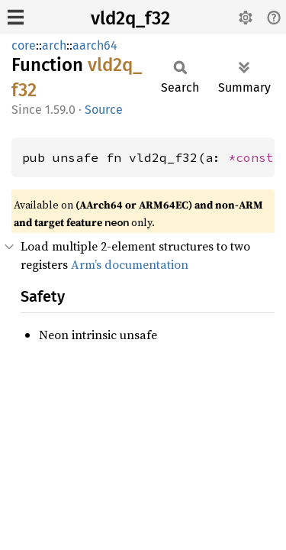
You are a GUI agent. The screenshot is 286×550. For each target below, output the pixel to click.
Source (104, 109)
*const (254, 157)
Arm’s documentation (129, 264)
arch (54, 45)
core (23, 45)
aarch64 (94, 45)
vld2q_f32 (130, 18)
